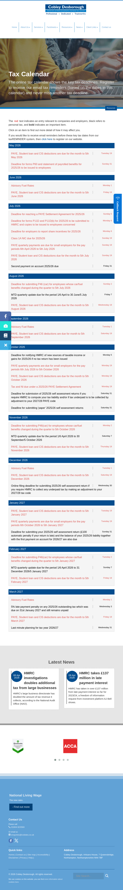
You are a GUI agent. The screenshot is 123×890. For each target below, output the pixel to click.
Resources (67, 27)
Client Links (92, 27)
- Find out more (20, 807)
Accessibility (43, 854)
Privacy (23, 858)
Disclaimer (13, 858)
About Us (25, 27)
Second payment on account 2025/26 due (34, 266)
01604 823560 (16, 827)
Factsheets (52, 27)
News (79, 27)
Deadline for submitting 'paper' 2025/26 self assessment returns (47, 408)
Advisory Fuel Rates (22, 185)
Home (14, 27)
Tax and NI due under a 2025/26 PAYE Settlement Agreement (46, 386)
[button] (118, 209)
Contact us (106, 27)
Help (31, 858)
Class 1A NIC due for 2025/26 (28, 238)
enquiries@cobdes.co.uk (21, 835)
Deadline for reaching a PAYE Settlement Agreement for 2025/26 (47, 214)
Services (38, 27)
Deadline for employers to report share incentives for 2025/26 (46, 231)
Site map (31, 854)
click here (47, 139)
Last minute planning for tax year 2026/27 (34, 627)
